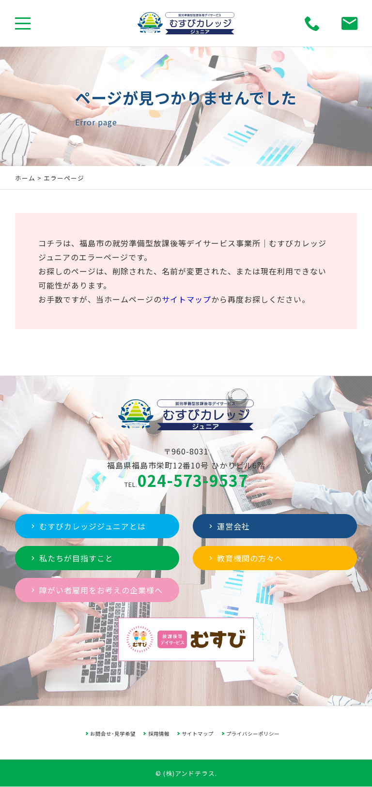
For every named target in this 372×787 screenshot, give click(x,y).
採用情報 (159, 733)
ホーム (25, 177)
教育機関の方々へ (245, 558)
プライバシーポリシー (252, 733)
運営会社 (228, 526)
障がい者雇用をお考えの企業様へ (96, 590)
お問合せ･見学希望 (113, 733)
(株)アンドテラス (189, 773)
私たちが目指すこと (71, 558)
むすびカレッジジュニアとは (87, 526)
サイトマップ (186, 299)
